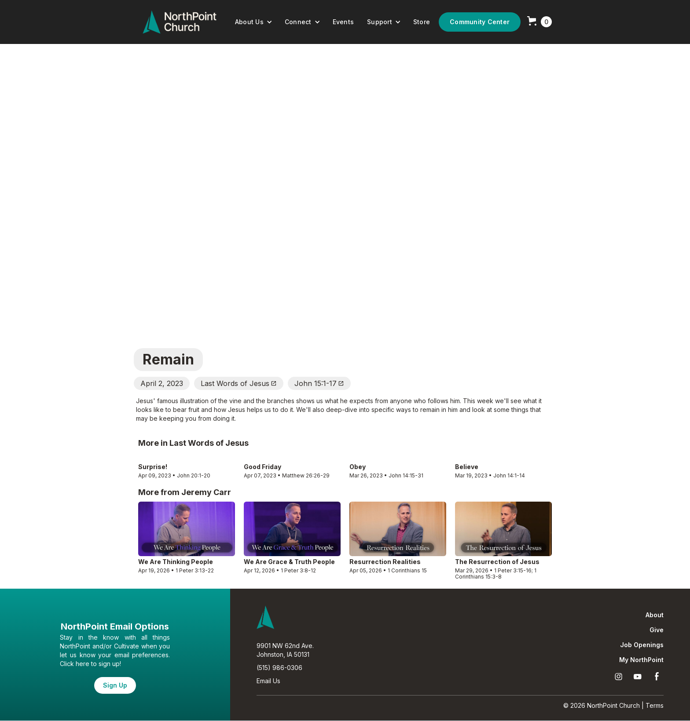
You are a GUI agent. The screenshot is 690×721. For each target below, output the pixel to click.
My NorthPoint (641, 659)
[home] (179, 22)
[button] (254, 22)
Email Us (268, 681)
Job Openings (642, 644)
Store (421, 21)
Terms (655, 705)
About (655, 615)
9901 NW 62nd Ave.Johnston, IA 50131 (285, 650)
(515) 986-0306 (279, 667)
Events (343, 21)
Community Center (480, 21)
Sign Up (115, 685)
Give (657, 630)
